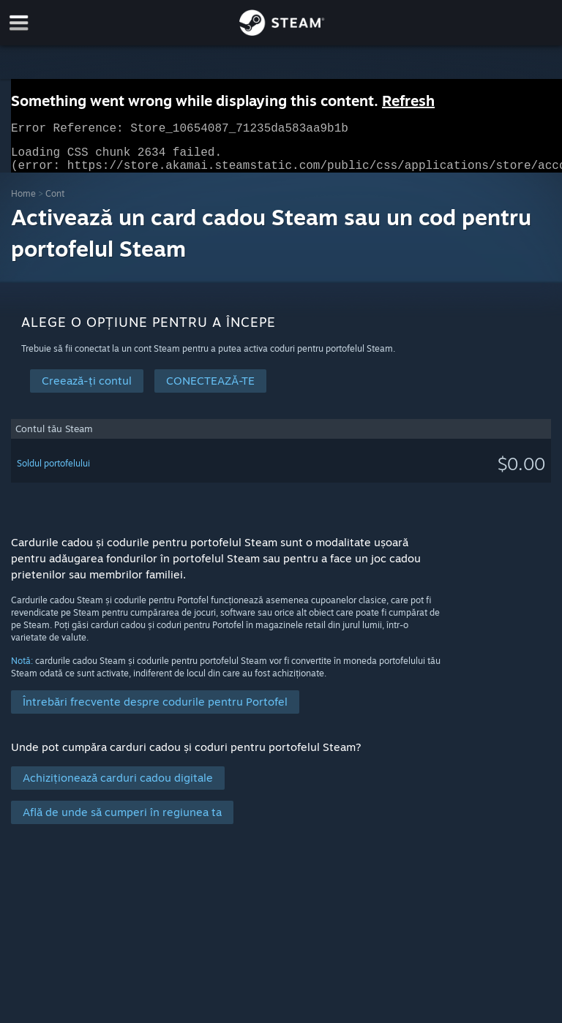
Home (23, 202)
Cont (54, 202)
